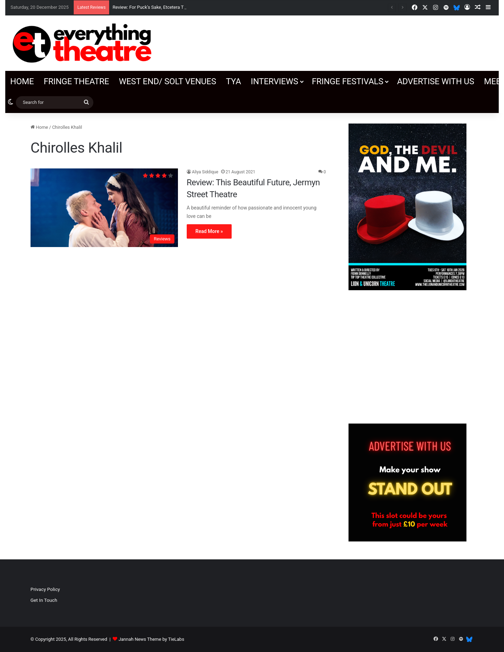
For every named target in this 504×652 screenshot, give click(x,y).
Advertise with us (435, 81)
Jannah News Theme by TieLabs (151, 639)
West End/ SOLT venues (167, 81)
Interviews (274, 81)
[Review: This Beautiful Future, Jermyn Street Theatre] (104, 207)
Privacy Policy (45, 589)
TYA (233, 81)
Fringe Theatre (76, 81)
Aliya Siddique (205, 171)
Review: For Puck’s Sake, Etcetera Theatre (155, 7)
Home (22, 81)
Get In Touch (44, 600)
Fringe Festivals (347, 81)
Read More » (209, 231)
